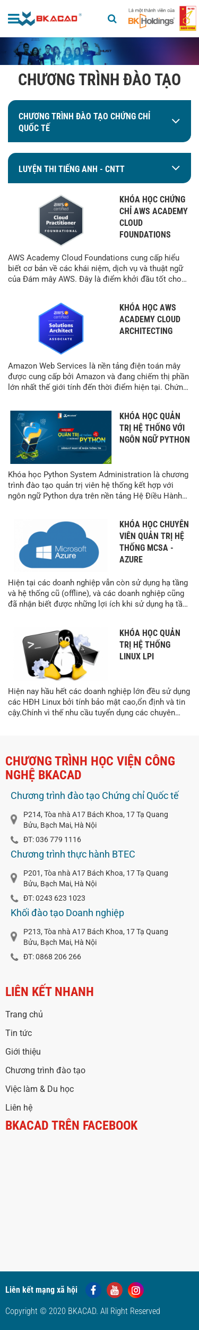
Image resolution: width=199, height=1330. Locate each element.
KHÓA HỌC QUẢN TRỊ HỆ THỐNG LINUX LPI (149, 645)
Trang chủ (24, 1014)
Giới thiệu (23, 1052)
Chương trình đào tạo (45, 1070)
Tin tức (18, 1033)
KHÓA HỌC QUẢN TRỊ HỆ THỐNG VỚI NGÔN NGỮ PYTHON (154, 428)
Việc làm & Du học (39, 1089)
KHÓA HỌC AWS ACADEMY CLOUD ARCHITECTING (149, 319)
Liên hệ (18, 1108)
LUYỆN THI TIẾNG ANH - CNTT (72, 169)
